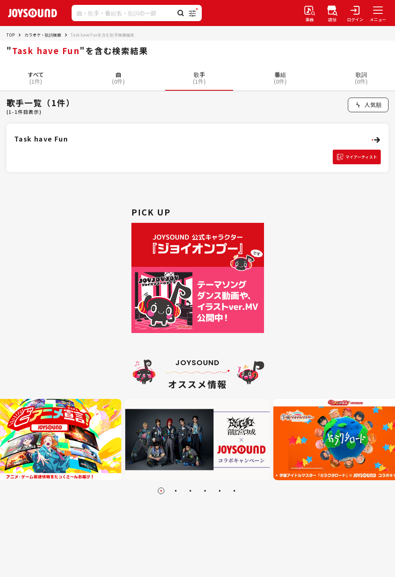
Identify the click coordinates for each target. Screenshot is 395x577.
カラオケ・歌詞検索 (42, 34)
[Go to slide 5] (219, 491)
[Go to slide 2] (176, 491)
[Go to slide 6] (234, 491)
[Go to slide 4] (205, 491)
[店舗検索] (332, 13)
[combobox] (368, 105)
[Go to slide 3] (190, 491)
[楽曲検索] (310, 13)
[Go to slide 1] (161, 491)
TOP (11, 34)
